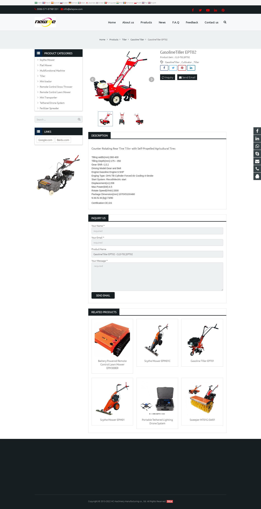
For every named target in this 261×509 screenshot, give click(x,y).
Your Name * (98, 225)
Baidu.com (63, 140)
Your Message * (99, 260)
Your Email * (97, 237)
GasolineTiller (172, 62)
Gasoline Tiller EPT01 (202, 361)
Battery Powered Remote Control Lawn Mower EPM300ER (112, 364)
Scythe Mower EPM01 (112, 419)
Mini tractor (46, 81)
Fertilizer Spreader (49, 108)
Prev (92, 79)
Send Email (187, 77)
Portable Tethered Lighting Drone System (157, 421)
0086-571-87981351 (48, 9)
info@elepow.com (73, 9)
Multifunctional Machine (52, 70)
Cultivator (186, 62)
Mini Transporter (48, 97)
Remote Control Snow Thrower (56, 86)
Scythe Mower (47, 59)
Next (151, 79)
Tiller (196, 62)
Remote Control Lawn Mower (55, 92)
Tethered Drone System (52, 102)
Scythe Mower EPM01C (157, 361)
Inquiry (167, 77)
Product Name (98, 249)
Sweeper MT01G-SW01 (202, 419)
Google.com (45, 140)
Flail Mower (46, 65)
